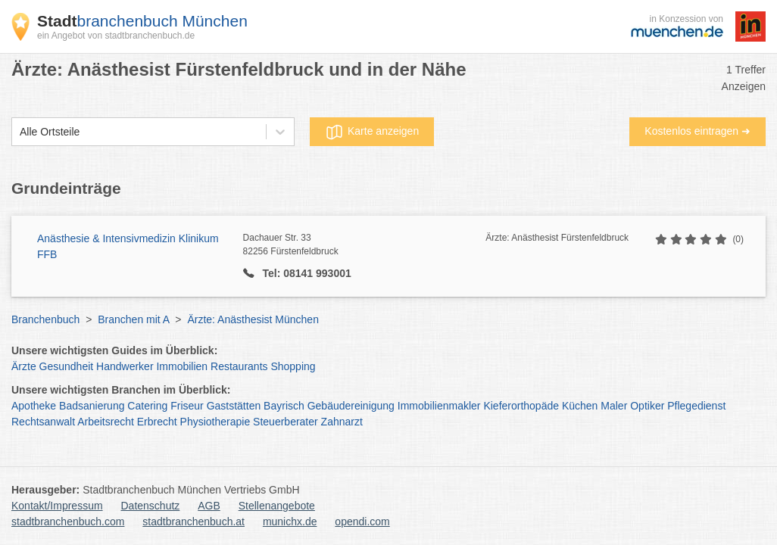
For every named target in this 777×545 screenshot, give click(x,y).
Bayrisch (284, 406)
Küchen (580, 406)
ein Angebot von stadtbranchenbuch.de (116, 35)
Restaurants (239, 366)
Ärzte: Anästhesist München (253, 319)
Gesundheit (66, 366)
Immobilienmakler (439, 406)
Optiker (647, 406)
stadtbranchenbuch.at (193, 521)
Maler (614, 406)
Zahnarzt (342, 422)
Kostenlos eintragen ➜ (697, 131)
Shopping (292, 366)
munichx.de (290, 521)
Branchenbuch (45, 319)
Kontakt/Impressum (57, 506)
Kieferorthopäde (521, 406)
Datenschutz (150, 506)
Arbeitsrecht (105, 422)
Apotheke (33, 406)
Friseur (187, 406)
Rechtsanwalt (43, 422)
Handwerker (124, 366)
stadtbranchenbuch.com (67, 521)
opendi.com (362, 521)
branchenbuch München (142, 21)
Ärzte (23, 366)
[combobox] (19, 132)
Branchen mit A (133, 319)
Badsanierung (91, 406)
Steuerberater (285, 422)
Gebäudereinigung (351, 406)
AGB (209, 506)
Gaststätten (234, 406)
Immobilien (182, 366)
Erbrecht (157, 422)
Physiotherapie (215, 422)
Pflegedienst (696, 406)
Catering (147, 406)
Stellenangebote (277, 506)
